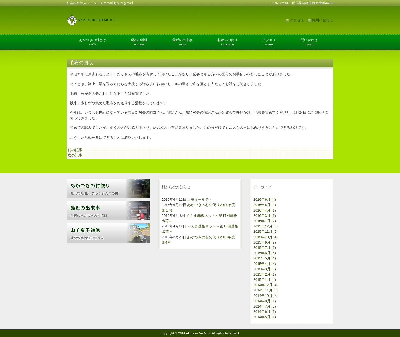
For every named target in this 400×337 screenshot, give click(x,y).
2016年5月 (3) (264, 205)
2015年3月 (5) (264, 269)
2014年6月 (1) (264, 311)
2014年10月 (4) (265, 296)
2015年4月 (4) (264, 264)
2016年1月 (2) (264, 221)
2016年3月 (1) (264, 216)
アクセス (297, 20)
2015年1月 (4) (264, 279)
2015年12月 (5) (265, 226)
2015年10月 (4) (265, 237)
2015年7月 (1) (264, 248)
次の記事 (75, 155)
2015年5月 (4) (264, 258)
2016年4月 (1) (264, 210)
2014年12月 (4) (265, 285)
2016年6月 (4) (264, 199)
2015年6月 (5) (264, 253)
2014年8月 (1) (264, 301)
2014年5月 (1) (264, 317)
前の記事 (75, 150)
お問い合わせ (322, 20)
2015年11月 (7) (265, 231)
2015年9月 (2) (264, 242)
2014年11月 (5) (265, 290)
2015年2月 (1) (264, 274)
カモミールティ (199, 199)
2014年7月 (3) (264, 306)
